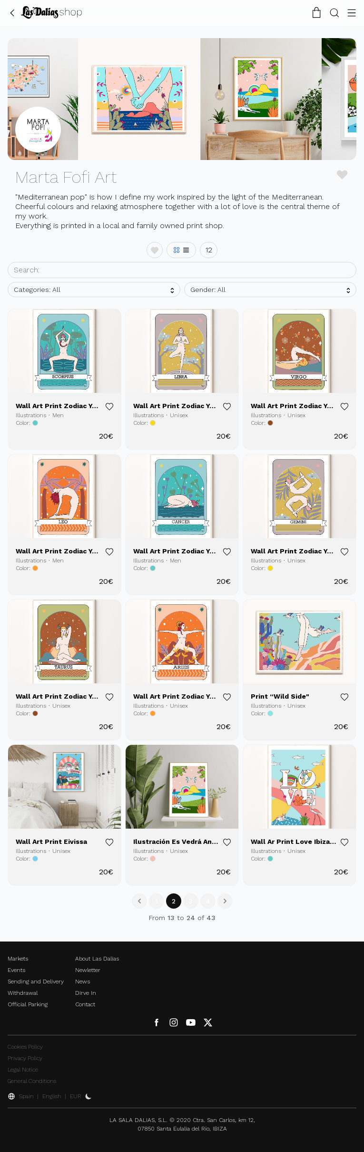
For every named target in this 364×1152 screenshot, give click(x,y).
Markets (18, 958)
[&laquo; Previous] (139, 901)
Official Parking (28, 1004)
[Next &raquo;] (225, 901)
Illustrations (31, 415)
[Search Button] (334, 12)
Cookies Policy (25, 1046)
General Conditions (32, 1081)
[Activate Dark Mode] (88, 1096)
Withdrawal (23, 993)
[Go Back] (12, 12)
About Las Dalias (97, 958)
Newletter (87, 970)
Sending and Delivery (36, 981)
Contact (85, 1004)
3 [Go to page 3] (190, 901)
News (82, 981)
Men (58, 415)
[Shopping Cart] (316, 12)
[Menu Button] (351, 12)
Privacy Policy (25, 1058)
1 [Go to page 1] (156, 901)
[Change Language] (51, 12)
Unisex (179, 415)
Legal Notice (23, 1069)
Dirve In (85, 993)
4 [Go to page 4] (208, 901)
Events (16, 970)
